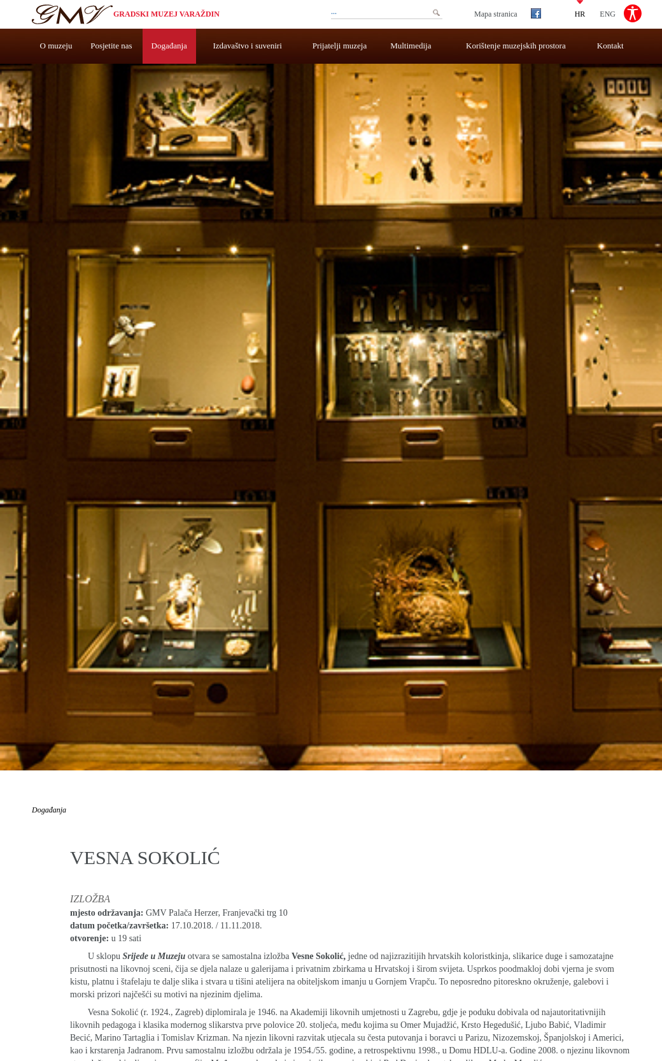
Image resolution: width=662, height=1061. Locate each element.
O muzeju (56, 45)
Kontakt (610, 45)
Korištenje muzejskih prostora (516, 45)
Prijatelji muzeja (340, 45)
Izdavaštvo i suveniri (247, 45)
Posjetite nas (111, 45)
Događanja (169, 45)
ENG (608, 13)
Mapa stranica (496, 14)
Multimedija (410, 45)
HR (580, 13)
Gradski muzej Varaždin (166, 14)
